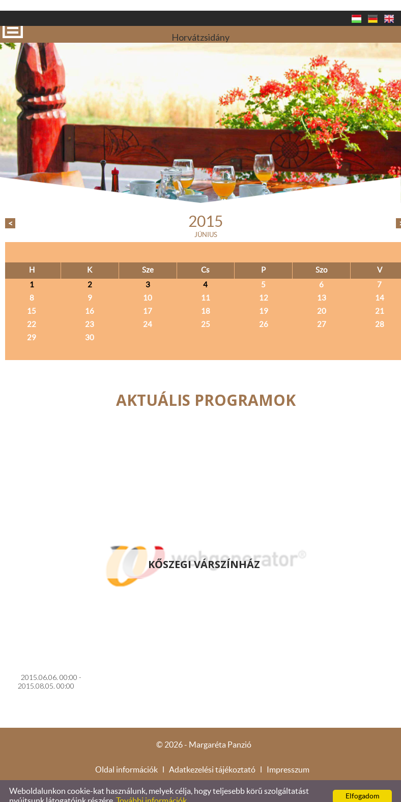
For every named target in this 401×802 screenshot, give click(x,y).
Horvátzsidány (200, 18)
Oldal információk (126, 759)
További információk (151, 790)
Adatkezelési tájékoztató (212, 759)
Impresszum (288, 759)
